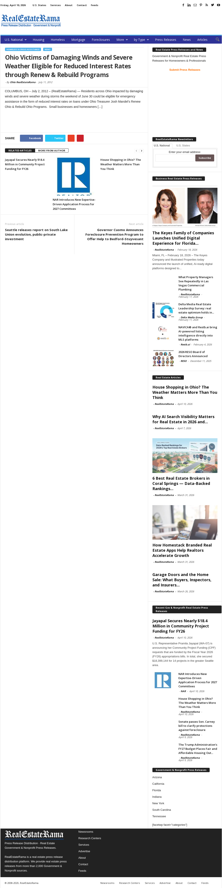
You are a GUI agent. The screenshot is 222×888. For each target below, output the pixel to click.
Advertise (84, 851)
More (122, 40)
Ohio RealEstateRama (23, 82)
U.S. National (16, 40)
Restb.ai (185, 344)
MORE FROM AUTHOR (51, 150)
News (187, 40)
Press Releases (165, 40)
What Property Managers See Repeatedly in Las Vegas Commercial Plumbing (195, 283)
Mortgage (78, 40)
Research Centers (89, 838)
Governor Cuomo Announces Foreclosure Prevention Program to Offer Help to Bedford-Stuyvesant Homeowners (114, 237)
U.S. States (39, 5)
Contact (82, 5)
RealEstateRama (164, 249)
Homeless (58, 40)
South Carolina (161, 809)
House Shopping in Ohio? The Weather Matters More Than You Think (120, 164)
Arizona (157, 777)
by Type (141, 40)
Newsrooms (85, 831)
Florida (156, 790)
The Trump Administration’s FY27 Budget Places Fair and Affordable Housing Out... (197, 749)
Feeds (94, 5)
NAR (183, 691)
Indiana (157, 796)
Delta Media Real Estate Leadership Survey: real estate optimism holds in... (196, 308)
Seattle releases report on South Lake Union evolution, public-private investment (36, 234)
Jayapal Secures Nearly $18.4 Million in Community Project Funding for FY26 (25, 164)
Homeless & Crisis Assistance (23, 49)
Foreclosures (101, 40)
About (68, 5)
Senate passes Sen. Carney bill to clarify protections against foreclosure (196, 726)
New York (158, 803)
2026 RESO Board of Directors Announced (193, 354)
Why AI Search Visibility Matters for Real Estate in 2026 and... (183, 419)
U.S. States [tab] (183, 145)
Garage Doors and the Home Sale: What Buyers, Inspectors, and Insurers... (181, 580)
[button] (215, 39)
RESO (184, 361)
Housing (38, 40)
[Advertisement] (143, 20)
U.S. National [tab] (162, 145)
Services (55, 5)
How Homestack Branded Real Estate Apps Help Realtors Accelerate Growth (182, 550)
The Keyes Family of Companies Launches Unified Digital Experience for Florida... (183, 238)
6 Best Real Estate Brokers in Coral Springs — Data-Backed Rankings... (181, 483)
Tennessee (159, 816)
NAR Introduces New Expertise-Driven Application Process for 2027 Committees (74, 204)
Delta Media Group (192, 317)
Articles (202, 40)
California (158, 783)
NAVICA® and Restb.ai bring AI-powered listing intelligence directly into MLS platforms (197, 333)
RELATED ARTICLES (20, 150)
